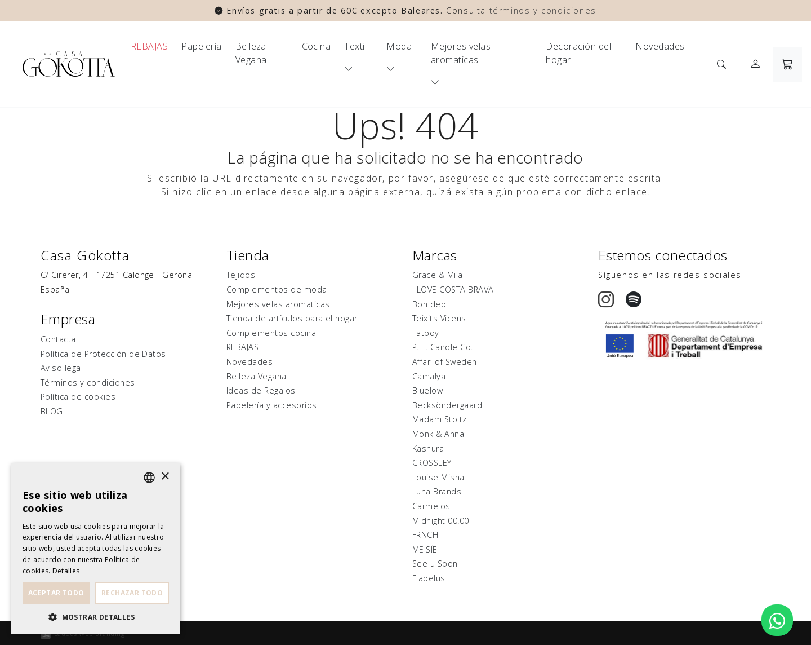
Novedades (659, 46)
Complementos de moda (276, 289)
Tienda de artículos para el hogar (292, 318)
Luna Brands (436, 491)
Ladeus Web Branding (89, 633)
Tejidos (240, 275)
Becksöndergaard (447, 405)
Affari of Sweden (444, 361)
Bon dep (429, 304)
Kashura (428, 448)
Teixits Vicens (439, 318)
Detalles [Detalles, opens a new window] (65, 571)
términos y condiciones (542, 10)
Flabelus (428, 578)
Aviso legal (62, 368)
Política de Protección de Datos (103, 353)
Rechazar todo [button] (132, 593)
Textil (355, 46)
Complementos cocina (271, 333)
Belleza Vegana (251, 53)
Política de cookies (78, 396)
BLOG (52, 411)
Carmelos (431, 506)
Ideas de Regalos (261, 390)
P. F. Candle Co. (442, 347)
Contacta (58, 339)
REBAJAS (149, 46)
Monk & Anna (438, 433)
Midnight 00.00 (440, 520)
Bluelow (427, 390)
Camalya (428, 376)
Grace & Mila (437, 275)
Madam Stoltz (439, 419)
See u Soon (435, 563)
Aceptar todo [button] (56, 593)
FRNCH (425, 534)
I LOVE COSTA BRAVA (453, 289)
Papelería (201, 46)
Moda (399, 46)
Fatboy (425, 333)
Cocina (316, 46)
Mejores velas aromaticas (461, 53)
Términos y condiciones (88, 382)
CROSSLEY (432, 462)
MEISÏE (425, 549)
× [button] (165, 476)
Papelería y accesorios (271, 405)
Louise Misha (438, 477)
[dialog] (95, 548)
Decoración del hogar (578, 53)
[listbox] (149, 477)
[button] (96, 616)
